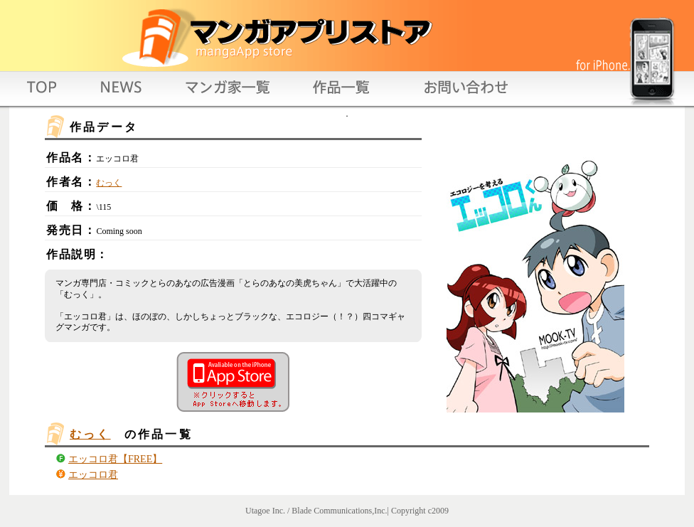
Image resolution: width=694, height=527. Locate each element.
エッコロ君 (93, 474)
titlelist (340, 92)
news (121, 92)
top (44, 92)
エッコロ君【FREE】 (115, 459)
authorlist (229, 92)
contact (460, 92)
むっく (109, 183)
